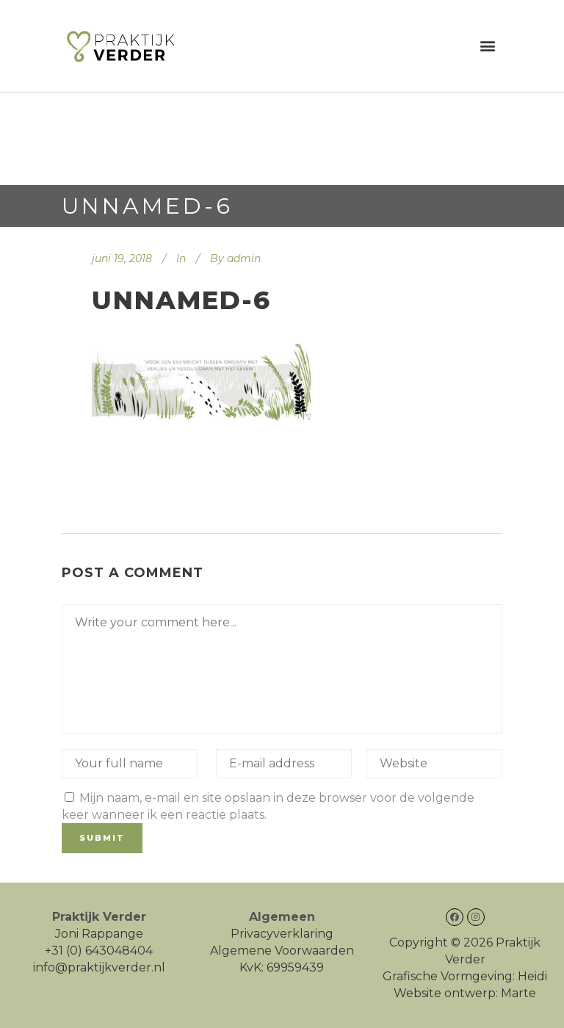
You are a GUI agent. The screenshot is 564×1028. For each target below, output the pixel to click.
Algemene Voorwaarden (282, 951)
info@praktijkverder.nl (99, 967)
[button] (488, 46)
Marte (518, 993)
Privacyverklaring (282, 934)
